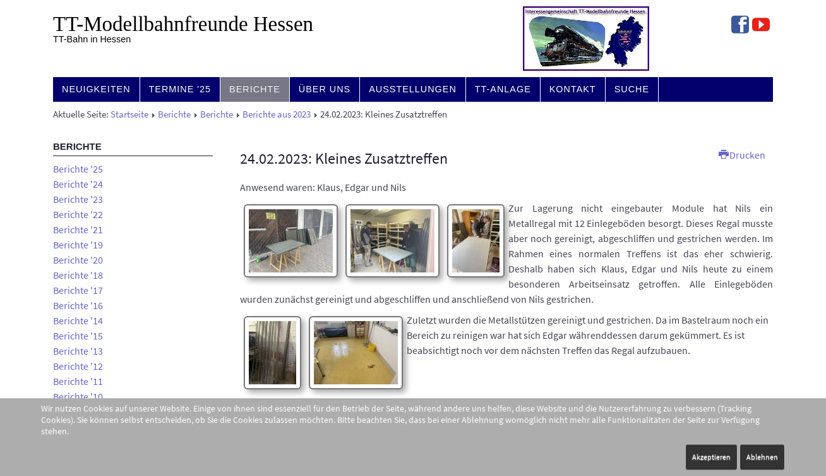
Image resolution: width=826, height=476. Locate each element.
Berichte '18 (78, 275)
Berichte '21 (78, 229)
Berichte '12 (78, 366)
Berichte (254, 89)
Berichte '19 (78, 244)
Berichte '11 (78, 381)
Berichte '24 (78, 184)
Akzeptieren (711, 456)
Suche (631, 89)
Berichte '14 (78, 320)
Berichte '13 (78, 351)
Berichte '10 (78, 396)
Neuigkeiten (96, 89)
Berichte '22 (78, 214)
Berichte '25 (78, 168)
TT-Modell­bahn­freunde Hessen (183, 24)
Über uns (324, 89)
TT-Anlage (503, 89)
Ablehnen (762, 456)
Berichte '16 (78, 305)
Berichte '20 (78, 259)
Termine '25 (180, 89)
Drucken (742, 155)
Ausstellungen (413, 89)
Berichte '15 (78, 335)
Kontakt (572, 89)
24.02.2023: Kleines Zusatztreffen (344, 158)
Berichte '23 (78, 199)
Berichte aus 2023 (276, 114)
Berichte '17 (78, 290)
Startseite (129, 114)
